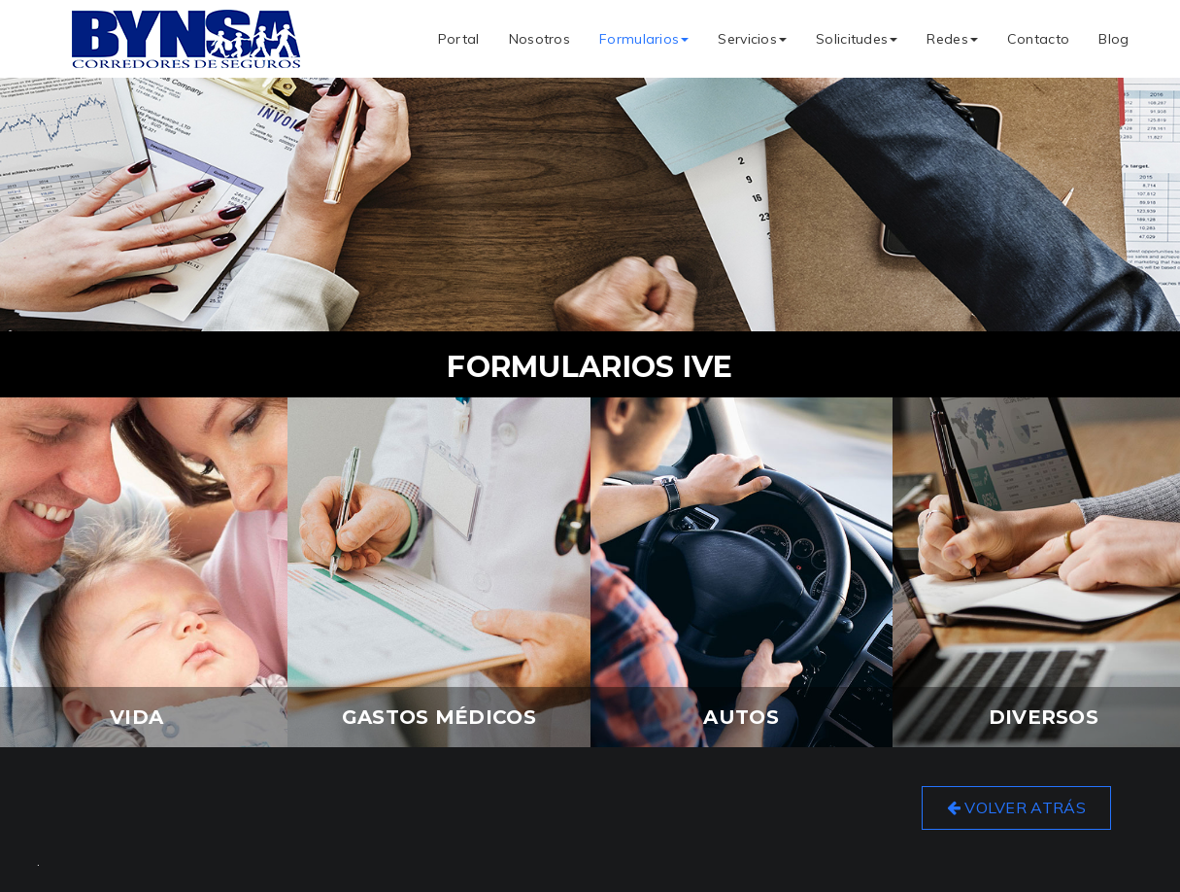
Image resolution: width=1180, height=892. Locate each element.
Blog (1113, 39)
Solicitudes (856, 39)
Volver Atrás (1016, 807)
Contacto (1038, 39)
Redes (952, 39)
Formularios (644, 39)
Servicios (752, 39)
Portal (459, 39)
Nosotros (539, 39)
